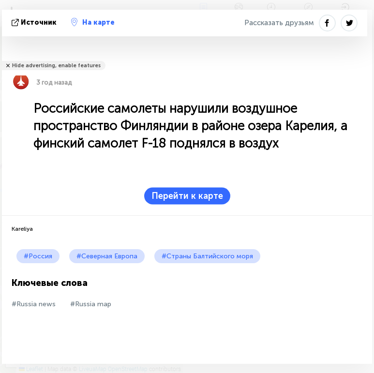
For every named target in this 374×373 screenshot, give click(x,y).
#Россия (38, 256)
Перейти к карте (187, 196)
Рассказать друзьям (279, 22)
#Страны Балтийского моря (207, 256)
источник (35, 22)
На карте (93, 22)
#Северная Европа (106, 256)
